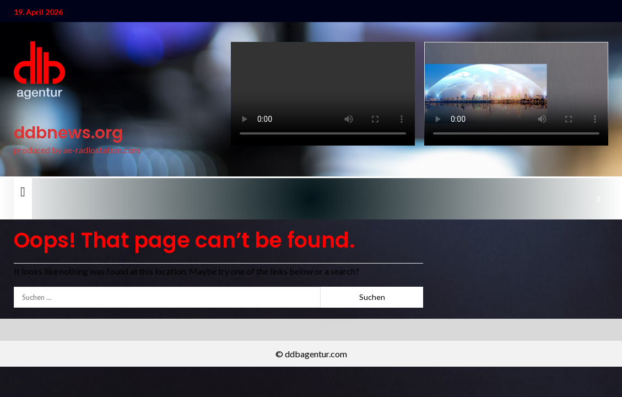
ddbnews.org (68, 132)
